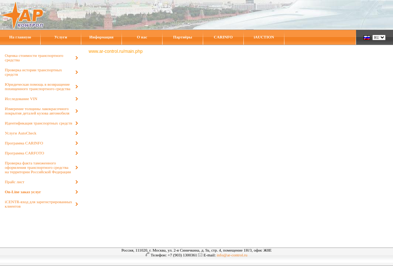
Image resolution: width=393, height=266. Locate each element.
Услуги (60, 37)
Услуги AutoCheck (21, 133)
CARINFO (223, 37)
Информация (101, 37)
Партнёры (182, 37)
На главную (20, 37)
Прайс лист (14, 182)
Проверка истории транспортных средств (33, 72)
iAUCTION (264, 37)
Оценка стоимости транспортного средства (34, 57)
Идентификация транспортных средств (38, 123)
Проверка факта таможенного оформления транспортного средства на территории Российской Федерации (38, 167)
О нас (142, 37)
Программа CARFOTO (24, 153)
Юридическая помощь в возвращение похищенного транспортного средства (37, 86)
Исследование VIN (21, 98)
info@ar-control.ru (232, 255)
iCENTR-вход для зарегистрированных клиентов (38, 204)
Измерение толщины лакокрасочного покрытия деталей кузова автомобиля (37, 110)
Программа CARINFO (24, 143)
